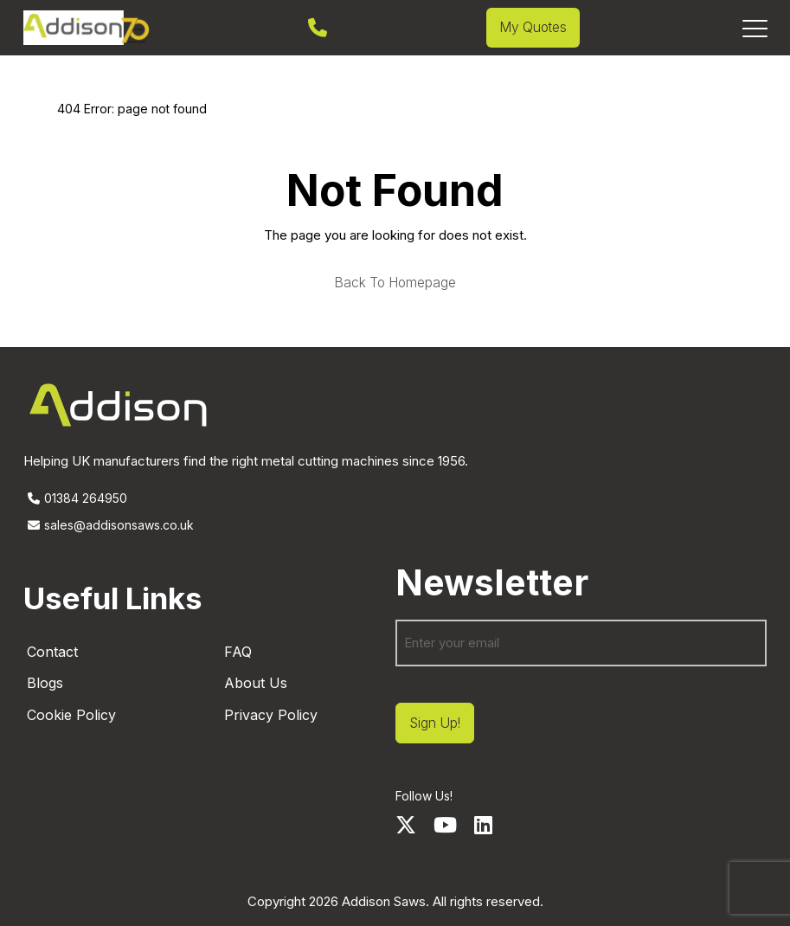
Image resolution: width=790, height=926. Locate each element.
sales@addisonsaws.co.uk (108, 525)
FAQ (238, 651)
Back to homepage (395, 283)
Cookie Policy (71, 714)
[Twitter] (405, 825)
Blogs (45, 682)
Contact (52, 651)
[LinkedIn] (483, 825)
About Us (255, 682)
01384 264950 (75, 498)
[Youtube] (445, 825)
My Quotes (533, 27)
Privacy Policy (271, 714)
